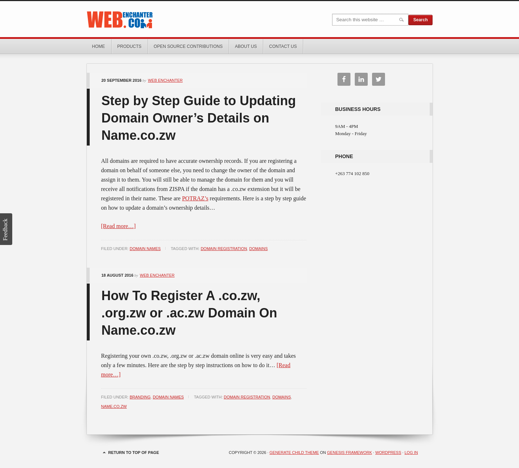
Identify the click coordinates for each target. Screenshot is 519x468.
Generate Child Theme (294, 452)
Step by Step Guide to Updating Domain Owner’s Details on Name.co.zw (199, 118)
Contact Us (283, 46)
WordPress (388, 452)
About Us (246, 46)
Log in (411, 452)
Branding (140, 397)
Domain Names (145, 248)
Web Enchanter (168, 19)
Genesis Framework (349, 452)
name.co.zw (114, 406)
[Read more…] (118, 226)
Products (129, 46)
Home (98, 46)
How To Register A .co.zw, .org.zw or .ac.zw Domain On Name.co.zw (189, 313)
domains (258, 248)
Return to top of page (133, 452)
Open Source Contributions (188, 46)
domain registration (224, 248)
